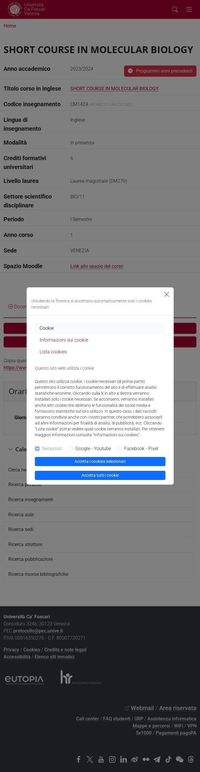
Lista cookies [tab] (53, 352)
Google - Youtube (93, 448)
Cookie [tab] (47, 328)
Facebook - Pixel (141, 448)
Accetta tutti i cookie (100, 475)
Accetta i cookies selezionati (100, 461)
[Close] (166, 294)
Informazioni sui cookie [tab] (64, 340)
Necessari (52, 448)
